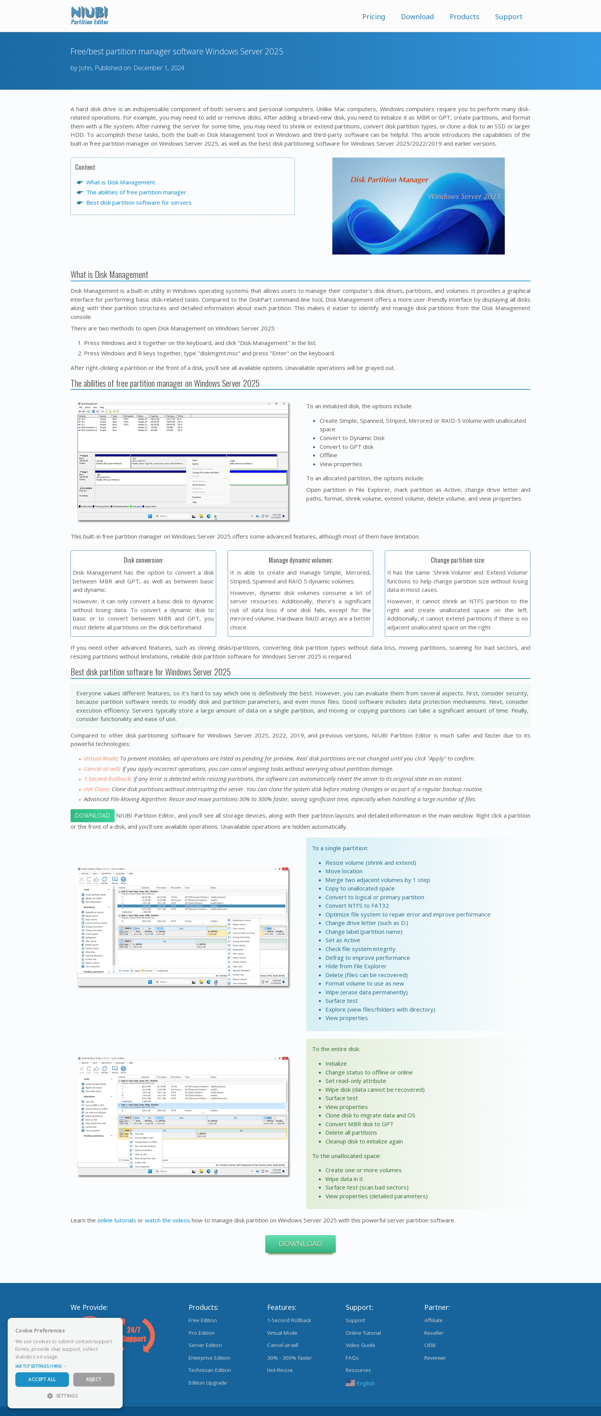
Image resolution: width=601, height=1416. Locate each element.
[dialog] (65, 1363)
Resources (358, 1370)
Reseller (433, 1332)
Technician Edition (210, 1370)
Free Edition (203, 1320)
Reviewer (435, 1357)
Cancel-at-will (282, 1345)
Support (509, 16)
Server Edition (205, 1345)
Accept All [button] (42, 1379)
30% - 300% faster (289, 1357)
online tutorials (116, 1220)
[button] (65, 1366)
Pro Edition (202, 1332)
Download (417, 16)
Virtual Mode (282, 1332)
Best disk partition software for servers (139, 202)
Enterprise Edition (209, 1357)
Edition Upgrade (208, 1382)
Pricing (373, 16)
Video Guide (360, 1345)
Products (464, 16)
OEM (429, 1345)
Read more (72, 1357)
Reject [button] (93, 1379)
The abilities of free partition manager (136, 192)
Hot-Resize (280, 1370)
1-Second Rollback (289, 1320)
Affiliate (433, 1320)
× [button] (114, 1326)
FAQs (352, 1357)
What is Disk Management (120, 182)
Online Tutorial (363, 1332)
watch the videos (167, 1220)
